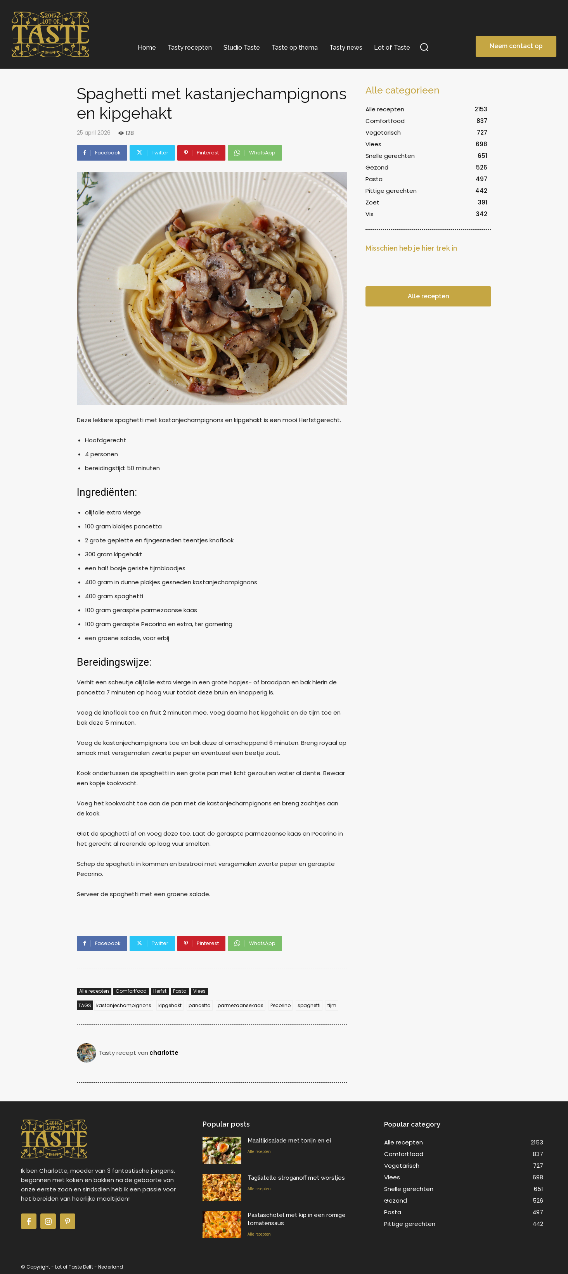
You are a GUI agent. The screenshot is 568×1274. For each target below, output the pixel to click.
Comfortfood (131, 991)
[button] (424, 46)
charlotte (163, 1053)
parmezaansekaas (240, 1005)
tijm (331, 1005)
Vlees (199, 991)
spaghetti (309, 1005)
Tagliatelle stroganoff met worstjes (296, 1177)
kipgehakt (170, 1005)
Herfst (160, 991)
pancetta (200, 1005)
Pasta (180, 991)
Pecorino (280, 1005)
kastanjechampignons (123, 1005)
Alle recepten (94, 991)
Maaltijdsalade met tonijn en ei (289, 1140)
